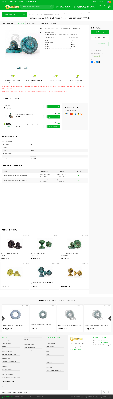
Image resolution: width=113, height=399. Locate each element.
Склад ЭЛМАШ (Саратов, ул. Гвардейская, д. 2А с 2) (15, 180)
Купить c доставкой (54, 106)
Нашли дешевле (96, 50)
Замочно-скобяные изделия (8, 340)
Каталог (4, 1)
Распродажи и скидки (29, 344)
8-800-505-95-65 (19, 397)
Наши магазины (49, 356)
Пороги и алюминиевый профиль (9, 354)
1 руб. (34, 329)
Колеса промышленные (7, 374)
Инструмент (5, 346)
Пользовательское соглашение (53, 372)
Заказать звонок (64, 7)
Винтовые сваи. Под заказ (8, 381)
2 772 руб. (44, 259)
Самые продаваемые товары (47, 301)
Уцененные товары (28, 349)
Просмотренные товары (67, 301)
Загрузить (72, 44)
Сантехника (4, 363)
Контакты (48, 351)
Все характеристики (74, 37)
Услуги (47, 354)
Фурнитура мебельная (7, 351)
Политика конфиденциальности (53, 370)
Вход (94, 1)
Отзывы (48, 364)
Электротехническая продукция (9, 361)
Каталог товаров (14, 14)
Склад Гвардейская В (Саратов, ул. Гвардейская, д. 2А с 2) (17, 175)
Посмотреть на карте (75, 349)
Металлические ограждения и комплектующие (9, 357)
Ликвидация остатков (7, 369)
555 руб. (14, 259)
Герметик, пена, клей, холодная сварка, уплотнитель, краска (11, 378)
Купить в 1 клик (100, 37)
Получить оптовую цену (100, 44)
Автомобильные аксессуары (8, 371)
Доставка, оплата (50, 348)
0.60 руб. (62, 329)
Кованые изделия (6, 348)
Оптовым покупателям (16, 1)
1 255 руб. (74, 287)
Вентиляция (4, 366)
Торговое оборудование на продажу (10, 386)
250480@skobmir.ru (103, 342)
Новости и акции (31, 1)
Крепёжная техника (6, 343)
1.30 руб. (89, 329)
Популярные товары (28, 341)
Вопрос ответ (49, 362)
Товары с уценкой (6, 384)
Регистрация (100, 1)
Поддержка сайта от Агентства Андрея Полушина (14, 392)
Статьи (47, 359)
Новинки (26, 339)
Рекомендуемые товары (29, 347)
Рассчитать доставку (97, 53)
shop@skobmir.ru (102, 341)
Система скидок (49, 367)
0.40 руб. (7, 329)
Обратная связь (7, 397)
